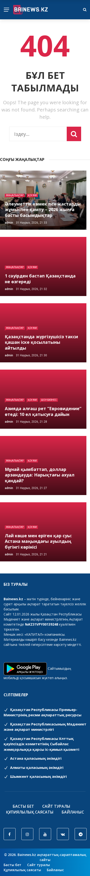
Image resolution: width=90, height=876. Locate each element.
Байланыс (73, 812)
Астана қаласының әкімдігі (32, 758)
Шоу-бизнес (49, 400)
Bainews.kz (67, 639)
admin (9, 222)
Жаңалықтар (15, 195)
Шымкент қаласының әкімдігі (35, 776)
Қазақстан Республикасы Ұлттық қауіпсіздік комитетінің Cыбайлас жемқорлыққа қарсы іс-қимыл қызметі (41, 744)
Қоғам (32, 195)
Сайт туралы (56, 806)
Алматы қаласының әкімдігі (33, 767)
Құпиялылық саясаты (30, 812)
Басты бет (23, 806)
